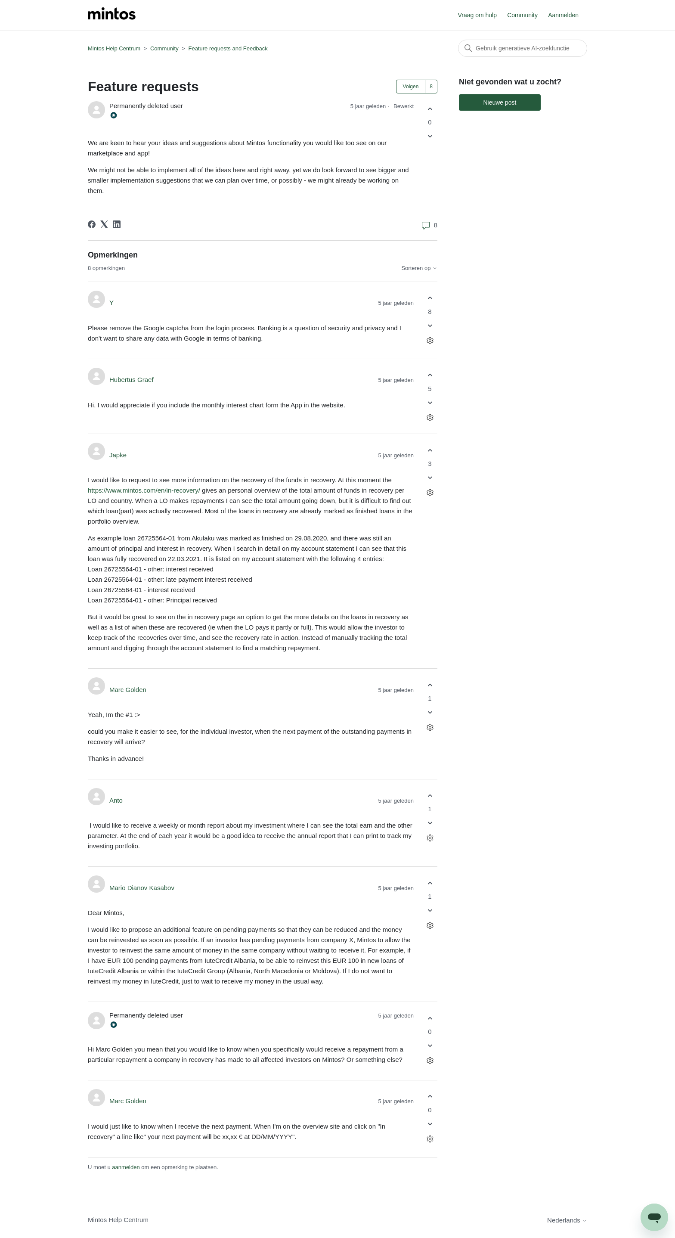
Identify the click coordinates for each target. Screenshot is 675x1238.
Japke (118, 455)
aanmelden (125, 1167)
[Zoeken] (522, 48)
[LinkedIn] (117, 224)
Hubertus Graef (131, 379)
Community (522, 15)
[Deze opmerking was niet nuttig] (429, 325)
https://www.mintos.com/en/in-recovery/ (144, 490)
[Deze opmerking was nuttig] (429, 298)
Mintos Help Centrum (114, 48)
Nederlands (567, 1220)
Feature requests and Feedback (228, 48)
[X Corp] (104, 224)
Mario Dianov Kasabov (141, 887)
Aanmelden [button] (563, 15)
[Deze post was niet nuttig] (429, 136)
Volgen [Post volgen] (411, 87)
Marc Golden (127, 689)
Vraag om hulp (477, 15)
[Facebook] (92, 224)
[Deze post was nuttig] (429, 108)
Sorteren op (419, 268)
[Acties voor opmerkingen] (429, 340)
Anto (116, 800)
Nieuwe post (499, 102)
